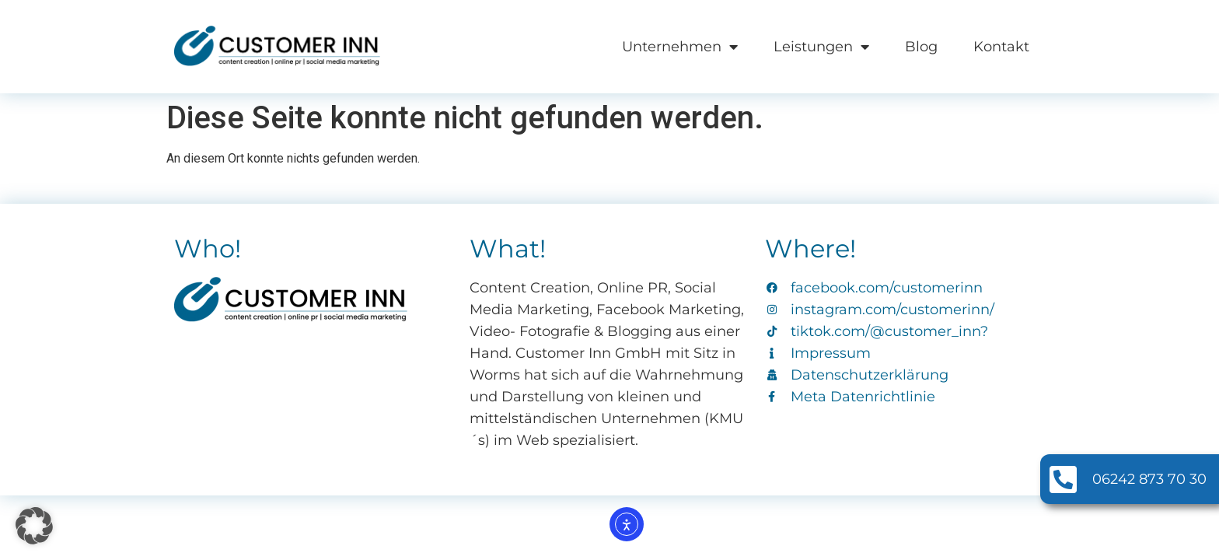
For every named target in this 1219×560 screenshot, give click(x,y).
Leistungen (821, 46)
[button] (34, 526)
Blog (921, 46)
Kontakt (1001, 46)
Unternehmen (680, 46)
